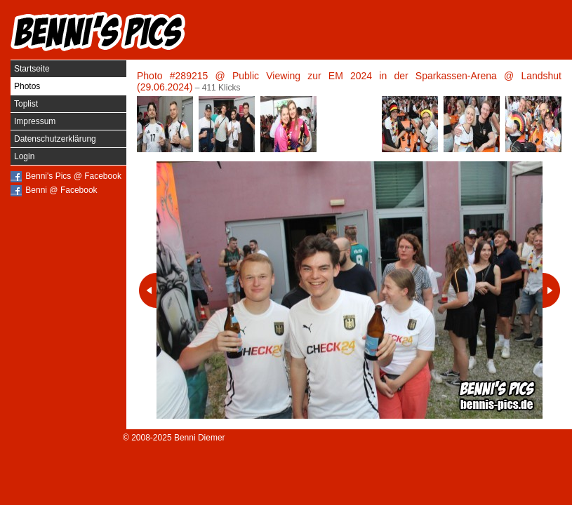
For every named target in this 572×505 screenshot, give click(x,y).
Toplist (26, 104)
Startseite (32, 69)
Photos (27, 86)
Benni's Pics (98, 32)
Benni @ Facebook (61, 190)
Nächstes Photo (551, 290)
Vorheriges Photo (148, 290)
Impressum (34, 121)
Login (24, 156)
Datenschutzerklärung (55, 139)
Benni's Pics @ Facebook (73, 176)
